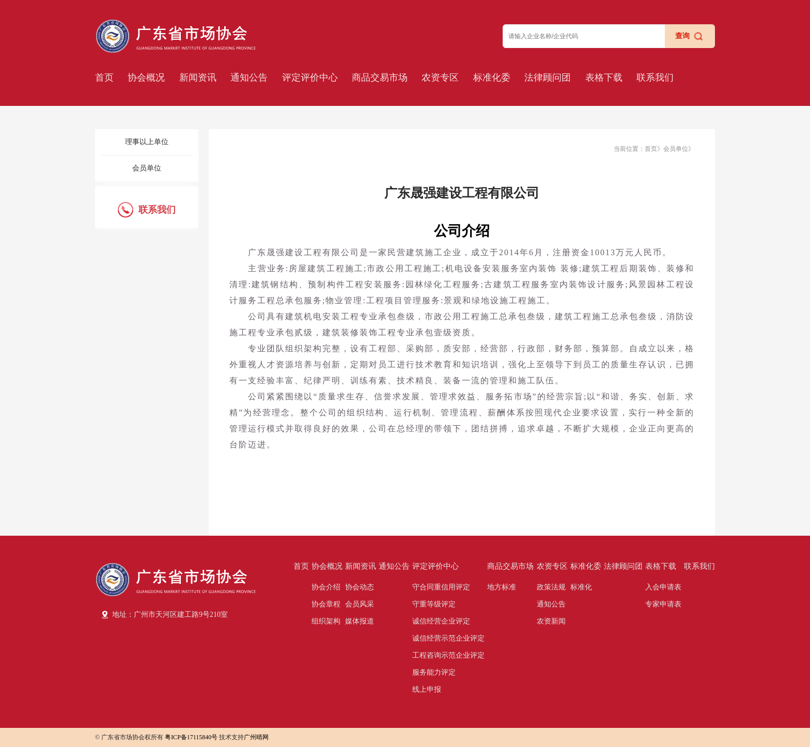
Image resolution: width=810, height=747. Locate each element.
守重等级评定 (434, 604)
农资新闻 (551, 621)
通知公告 (249, 77)
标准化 (581, 587)
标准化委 (491, 77)
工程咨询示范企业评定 (448, 655)
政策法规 (551, 587)
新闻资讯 (197, 77)
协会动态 (359, 587)
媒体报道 (359, 621)
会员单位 (146, 168)
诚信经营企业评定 (441, 621)
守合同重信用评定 (441, 587)
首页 (104, 77)
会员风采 (359, 604)
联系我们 (655, 77)
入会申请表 (663, 587)
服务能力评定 (434, 672)
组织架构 (325, 621)
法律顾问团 (547, 77)
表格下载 (603, 77)
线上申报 (426, 689)
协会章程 (325, 604)
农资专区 (440, 77)
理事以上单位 (146, 142)
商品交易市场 (380, 77)
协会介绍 (325, 587)
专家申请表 (663, 604)
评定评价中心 (310, 77)
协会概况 (146, 77)
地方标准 (501, 587)
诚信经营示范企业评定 (448, 638)
